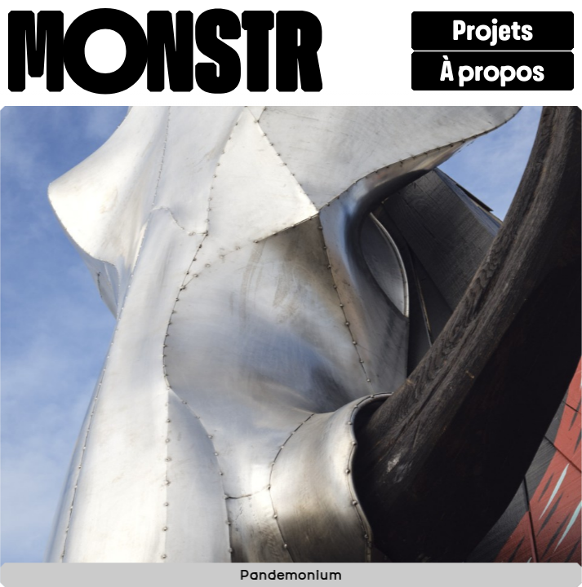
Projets (492, 30)
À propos (492, 71)
